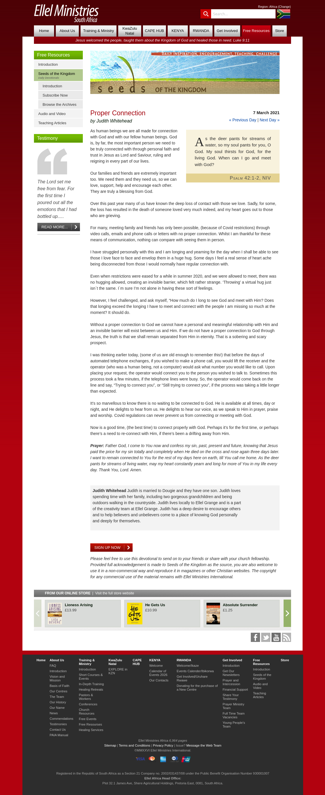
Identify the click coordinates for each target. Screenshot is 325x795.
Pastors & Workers (86, 696)
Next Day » (270, 120)
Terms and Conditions (134, 745)
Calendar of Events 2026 (158, 673)
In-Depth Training (91, 684)
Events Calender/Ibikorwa (195, 671)
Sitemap (110, 745)
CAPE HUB (154, 31)
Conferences (88, 704)
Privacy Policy (163, 745)
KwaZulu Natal (130, 30)
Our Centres (58, 691)
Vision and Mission (57, 678)
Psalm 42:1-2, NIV (250, 178)
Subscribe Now (55, 95)
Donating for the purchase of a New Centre (197, 687)
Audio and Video (52, 114)
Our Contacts (159, 680)
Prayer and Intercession (231, 682)
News (53, 713)
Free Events (87, 719)
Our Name (56, 707)
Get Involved (227, 31)
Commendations (61, 718)
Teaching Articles (52, 123)
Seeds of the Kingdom (59, 75)
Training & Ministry (98, 31)
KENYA (177, 31)
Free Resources (256, 31)
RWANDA (201, 31)
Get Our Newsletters (231, 673)
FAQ (52, 665)
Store (279, 31)
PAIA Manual (58, 735)
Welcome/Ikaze (188, 665)
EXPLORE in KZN (117, 671)
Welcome (156, 665)
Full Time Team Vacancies (234, 715)
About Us (67, 31)
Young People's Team (234, 724)
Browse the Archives (60, 104)
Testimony (47, 138)
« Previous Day (242, 120)
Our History (57, 702)
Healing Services (91, 730)
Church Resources (86, 711)
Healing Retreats (91, 689)
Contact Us (57, 729)
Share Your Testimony (231, 696)
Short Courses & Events (91, 676)
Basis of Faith (59, 685)
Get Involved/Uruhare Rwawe (192, 678)
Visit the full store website (114, 593)
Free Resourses (90, 724)
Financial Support (235, 689)
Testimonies (58, 724)
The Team (56, 696)
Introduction (48, 64)
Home (44, 31)
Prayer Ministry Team (233, 706)
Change (284, 6)
